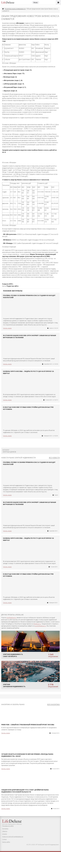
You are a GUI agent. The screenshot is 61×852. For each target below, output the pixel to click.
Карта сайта (6, 842)
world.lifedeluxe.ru (40, 626)
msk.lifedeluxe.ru (11, 618)
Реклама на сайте (7, 826)
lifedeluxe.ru (37, 624)
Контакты (5, 828)
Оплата (4, 834)
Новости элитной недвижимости (12, 837)
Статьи (4, 839)
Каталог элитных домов (9, 451)
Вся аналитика (53, 704)
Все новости (54, 458)
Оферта (4, 831)
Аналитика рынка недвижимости (15, 9)
